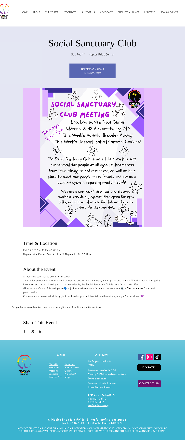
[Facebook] (141, 357)
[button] (70, 12)
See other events (92, 72)
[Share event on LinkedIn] (40, 331)
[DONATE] (149, 367)
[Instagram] (149, 357)
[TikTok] (157, 357)
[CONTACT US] (149, 383)
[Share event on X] (32, 331)
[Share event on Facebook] (24, 331)
